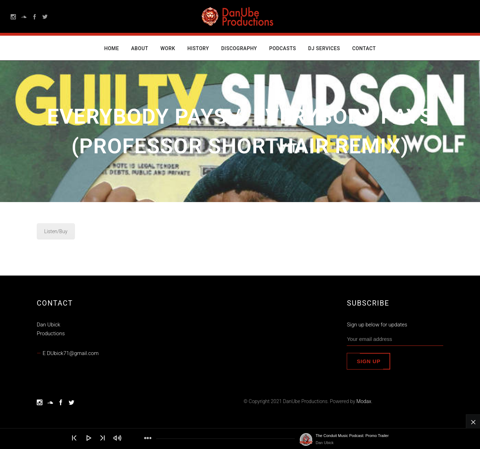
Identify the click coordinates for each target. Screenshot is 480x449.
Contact (364, 48)
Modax (363, 401)
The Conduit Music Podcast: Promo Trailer (352, 435)
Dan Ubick (325, 443)
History (198, 48)
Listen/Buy (56, 231)
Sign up (368, 361)
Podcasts (282, 48)
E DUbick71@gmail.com (71, 353)
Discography (239, 48)
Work (167, 48)
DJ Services (324, 48)
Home (111, 48)
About (139, 48)
